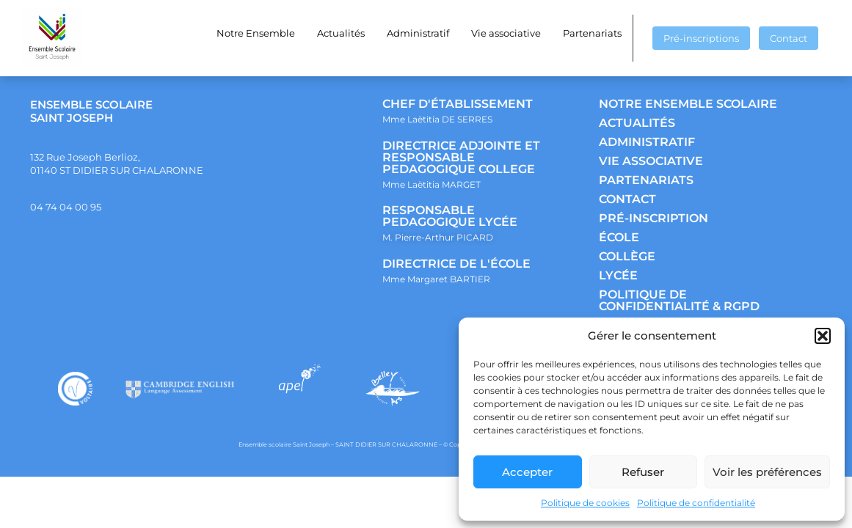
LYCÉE (618, 275)
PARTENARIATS (646, 180)
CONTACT (627, 199)
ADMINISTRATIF (647, 142)
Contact (788, 38)
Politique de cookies (585, 502)
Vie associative (506, 33)
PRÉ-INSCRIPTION (653, 218)
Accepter (527, 472)
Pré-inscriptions (701, 38)
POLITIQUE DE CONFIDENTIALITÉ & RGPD (679, 300)
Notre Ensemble (255, 33)
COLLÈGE (627, 256)
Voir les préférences (767, 472)
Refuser (643, 472)
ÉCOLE (619, 237)
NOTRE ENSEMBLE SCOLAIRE (688, 104)
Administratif (418, 33)
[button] (822, 336)
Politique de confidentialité (696, 502)
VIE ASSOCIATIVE (651, 161)
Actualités (341, 33)
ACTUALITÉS (637, 123)
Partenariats (592, 33)
